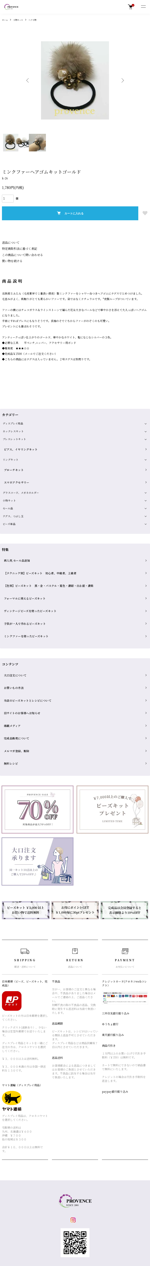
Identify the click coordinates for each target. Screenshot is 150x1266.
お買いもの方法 (12, 637)
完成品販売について (14, 671)
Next (121, 80)
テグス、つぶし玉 (13, 502)
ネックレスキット (13, 430)
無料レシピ (9, 687)
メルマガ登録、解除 (14, 679)
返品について (10, 242)
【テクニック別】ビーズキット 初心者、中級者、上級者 (36, 552)
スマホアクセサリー (14, 470)
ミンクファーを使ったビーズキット (23, 594)
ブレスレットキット (14, 438)
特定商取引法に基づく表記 (18, 248)
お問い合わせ (107, 1207)
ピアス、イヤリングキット (18, 446)
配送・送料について (14, 1200)
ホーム (5, 19)
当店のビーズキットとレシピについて (25, 646)
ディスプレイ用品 (13, 422)
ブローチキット (12, 462)
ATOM (62, 1207)
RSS (53, 1207)
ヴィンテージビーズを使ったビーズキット (27, 577)
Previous (29, 80)
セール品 (8, 494)
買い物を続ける (11, 260)
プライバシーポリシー (15, 1227)
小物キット (20, 19)
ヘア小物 (36, 19)
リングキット (10, 454)
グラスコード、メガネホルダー (21, 478)
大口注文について (13, 629)
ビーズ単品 (9, 510)
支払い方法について (14, 1214)
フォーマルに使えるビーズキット (22, 569)
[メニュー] (143, 7)
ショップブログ (60, 1193)
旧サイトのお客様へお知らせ (20, 654)
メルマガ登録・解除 (63, 1200)
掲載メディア (10, 662)
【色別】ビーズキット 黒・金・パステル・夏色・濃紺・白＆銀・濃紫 (44, 561)
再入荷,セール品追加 (15, 544)
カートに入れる (70, 213)
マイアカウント (109, 1193)
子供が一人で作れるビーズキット (22, 586)
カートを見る (107, 1200)
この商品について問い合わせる (21, 254)
